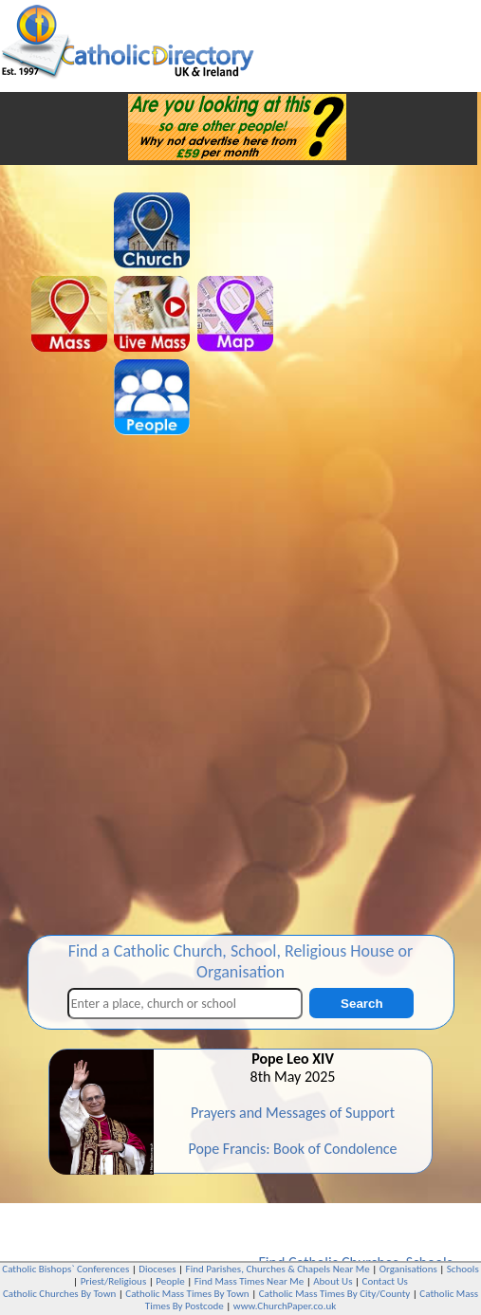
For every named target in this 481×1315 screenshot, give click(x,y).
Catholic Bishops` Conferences (65, 1269)
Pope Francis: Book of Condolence (292, 1149)
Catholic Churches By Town (59, 1294)
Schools (463, 1269)
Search (361, 1003)
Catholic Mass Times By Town (187, 1294)
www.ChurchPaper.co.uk (284, 1306)
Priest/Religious (114, 1281)
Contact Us (385, 1281)
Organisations (408, 1269)
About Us (332, 1281)
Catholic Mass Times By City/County (335, 1294)
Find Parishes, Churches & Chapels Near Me (278, 1269)
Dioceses (157, 1269)
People (170, 1281)
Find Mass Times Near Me (249, 1281)
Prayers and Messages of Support (293, 1113)
